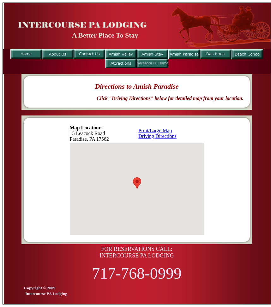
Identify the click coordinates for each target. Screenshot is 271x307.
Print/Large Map (155, 130)
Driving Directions (157, 136)
